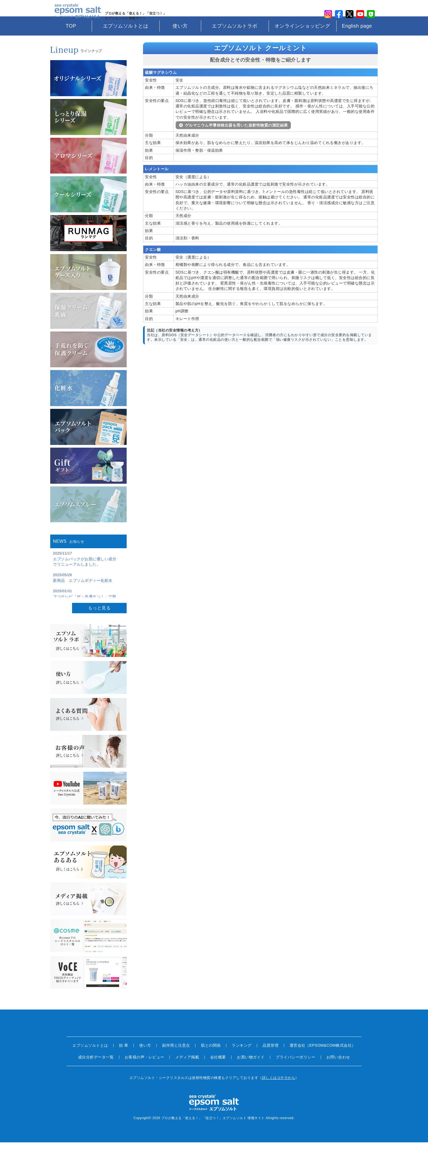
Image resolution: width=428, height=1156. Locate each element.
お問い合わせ (338, 1071)
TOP (71, 39)
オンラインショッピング (302, 39)
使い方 (180, 39)
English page (357, 39)
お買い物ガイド (251, 1071)
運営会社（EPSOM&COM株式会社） (323, 1059)
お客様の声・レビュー (144, 1071)
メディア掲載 (187, 1071)
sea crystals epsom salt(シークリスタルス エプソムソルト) (75, 15)
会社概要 (218, 1071)
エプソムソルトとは (125, 39)
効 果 (123, 1059)
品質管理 (270, 1059)
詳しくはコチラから (278, 1091)
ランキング (242, 1059)
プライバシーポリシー (295, 1071)
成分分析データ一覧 (96, 1071)
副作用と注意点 (176, 1059)
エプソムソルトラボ (234, 39)
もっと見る (99, 621)
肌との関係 (211, 1059)
